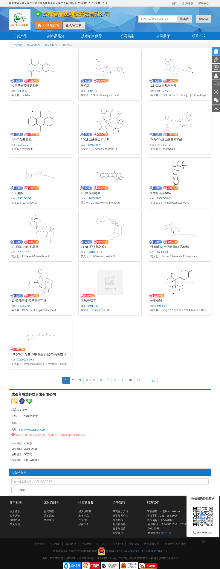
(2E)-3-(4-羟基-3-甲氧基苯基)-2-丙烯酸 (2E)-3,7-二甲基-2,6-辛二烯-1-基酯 (60, 354)
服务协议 (118, 543)
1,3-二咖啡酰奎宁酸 (163, 85)
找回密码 (15, 519)
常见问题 (15, 524)
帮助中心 (203, 3)
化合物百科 (74, 25)
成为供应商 (84, 511)
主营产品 (20, 36)
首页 (174, 3)
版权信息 (71, 543)
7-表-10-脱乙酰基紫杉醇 (166, 139)
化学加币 (118, 532)
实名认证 (15, 515)
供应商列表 (33, 45)
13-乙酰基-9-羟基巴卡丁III (28, 300)
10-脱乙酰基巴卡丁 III (95, 139)
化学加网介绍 (120, 515)
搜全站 (203, 19)
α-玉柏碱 (156, 300)
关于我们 (39, 543)
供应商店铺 (50, 45)
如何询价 (49, 511)
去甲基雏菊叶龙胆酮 (24, 85)
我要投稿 (133, 543)
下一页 (150, 380)
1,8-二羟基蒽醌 (21, 139)
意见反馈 (86, 543)
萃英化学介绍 (120, 511)
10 (130, 380)
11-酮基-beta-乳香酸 (25, 246)
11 (139, 380)
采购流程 (49, 515)
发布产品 (83, 515)
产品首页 (17, 45)
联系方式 (199, 36)
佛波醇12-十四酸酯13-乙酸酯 (169, 246)
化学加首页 (48, 25)
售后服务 (49, 519)
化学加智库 (119, 528)
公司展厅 (163, 36)
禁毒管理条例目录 (175, 543)
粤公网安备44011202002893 (122, 550)
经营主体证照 (152, 543)
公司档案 (127, 36)
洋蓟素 (85, 85)
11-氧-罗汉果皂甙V (93, 246)
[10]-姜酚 (17, 193)
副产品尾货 (55, 36)
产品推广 (83, 519)
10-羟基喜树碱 (90, 193)
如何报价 (83, 524)
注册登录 (15, 511)
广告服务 (102, 543)
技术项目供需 (91, 36)
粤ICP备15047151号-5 (154, 550)
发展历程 (118, 519)
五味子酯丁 (88, 300)
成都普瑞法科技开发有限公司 (33, 394)
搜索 (22, 490)
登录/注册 (187, 3)
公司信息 (55, 543)
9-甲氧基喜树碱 (160, 193)
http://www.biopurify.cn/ (32, 429)
